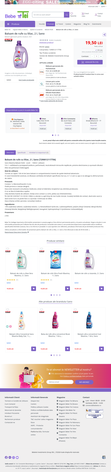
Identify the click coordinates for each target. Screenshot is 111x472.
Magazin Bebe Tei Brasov (67, 404)
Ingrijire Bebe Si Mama (20, 30)
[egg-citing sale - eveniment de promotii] (55, 2)
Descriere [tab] (10, 152)
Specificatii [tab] (22, 152)
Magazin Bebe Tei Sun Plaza (68, 425)
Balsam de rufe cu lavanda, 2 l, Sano (89, 273)
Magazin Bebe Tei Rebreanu (68, 422)
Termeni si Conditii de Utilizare (16, 401)
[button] (52, 135)
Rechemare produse (12, 419)
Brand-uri (8, 416)
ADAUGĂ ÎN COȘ (90, 62)
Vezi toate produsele (26, 80)
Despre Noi (35, 401)
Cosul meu (85, 14)
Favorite (73, 15)
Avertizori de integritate (40, 416)
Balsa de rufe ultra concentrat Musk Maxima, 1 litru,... (55, 335)
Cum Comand (10, 404)
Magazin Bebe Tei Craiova (67, 407)
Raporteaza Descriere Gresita (17, 232)
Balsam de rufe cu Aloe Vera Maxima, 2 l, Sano (21, 274)
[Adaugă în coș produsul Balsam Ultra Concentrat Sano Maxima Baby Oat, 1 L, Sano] (33, 349)
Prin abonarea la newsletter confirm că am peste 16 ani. (72, 373)
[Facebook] (6, 457)
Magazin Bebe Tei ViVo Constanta (66, 433)
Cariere (33, 404)
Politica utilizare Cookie (39, 407)
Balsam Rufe (49, 30)
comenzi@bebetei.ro (93, 405)
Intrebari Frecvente (12, 413)
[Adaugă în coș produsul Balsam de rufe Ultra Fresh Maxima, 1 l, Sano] (67, 288)
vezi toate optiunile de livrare (51, 101)
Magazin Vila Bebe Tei (66, 410)
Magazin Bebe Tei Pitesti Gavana (67, 414)
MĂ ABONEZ (84, 382)
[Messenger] (9, 457)
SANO (47, 47)
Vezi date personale (76, 376)
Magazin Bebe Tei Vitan (66, 428)
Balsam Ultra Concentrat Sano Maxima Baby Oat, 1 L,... (21, 335)
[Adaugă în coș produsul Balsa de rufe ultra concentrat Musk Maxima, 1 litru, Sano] (67, 349)
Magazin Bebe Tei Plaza (67, 419)
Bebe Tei (7, 30)
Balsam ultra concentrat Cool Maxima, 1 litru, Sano (89, 335)
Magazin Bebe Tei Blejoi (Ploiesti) (67, 439)
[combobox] (48, 15)
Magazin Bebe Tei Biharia (67, 401)
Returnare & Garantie (13, 410)
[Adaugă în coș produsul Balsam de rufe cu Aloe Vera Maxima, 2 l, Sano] (33, 288)
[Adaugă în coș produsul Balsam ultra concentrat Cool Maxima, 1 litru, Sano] (101, 349)
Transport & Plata (11, 407)
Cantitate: (85, 56)
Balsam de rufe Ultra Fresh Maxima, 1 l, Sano (55, 274)
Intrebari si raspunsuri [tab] (38, 152)
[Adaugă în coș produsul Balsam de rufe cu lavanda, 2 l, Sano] (101, 288)
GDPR (103, 6)
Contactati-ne (10, 422)
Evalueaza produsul (46, 43)
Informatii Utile (93, 6)
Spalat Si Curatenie (36, 30)
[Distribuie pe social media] (104, 34)
